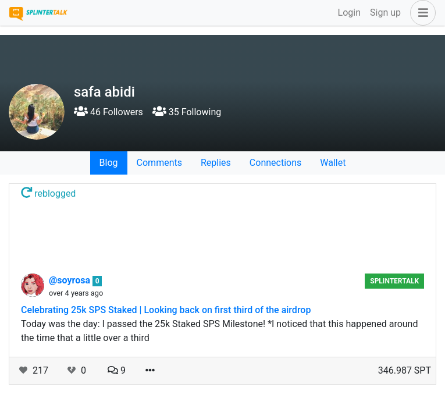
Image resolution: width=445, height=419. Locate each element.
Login (349, 12)
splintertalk (394, 281)
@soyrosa (70, 280)
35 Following (186, 112)
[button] (420, 13)
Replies (216, 162)
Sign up (385, 12)
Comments (159, 162)
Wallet (333, 162)
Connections (275, 162)
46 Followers (108, 112)
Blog (108, 162)
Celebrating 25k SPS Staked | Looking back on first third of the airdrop (166, 309)
